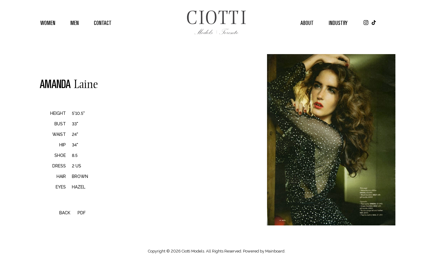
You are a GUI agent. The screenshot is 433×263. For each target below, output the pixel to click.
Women (47, 23)
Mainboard (274, 251)
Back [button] (61, 213)
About (307, 23)
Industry (338, 23)
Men (74, 23)
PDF (82, 213)
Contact (103, 23)
